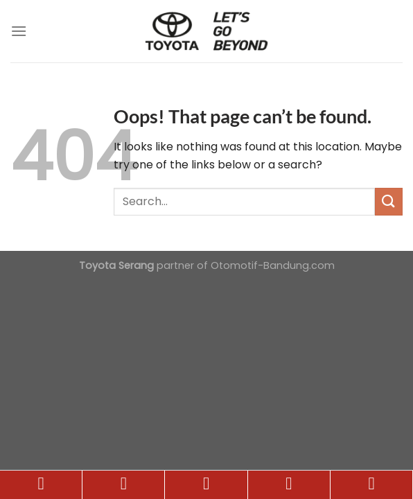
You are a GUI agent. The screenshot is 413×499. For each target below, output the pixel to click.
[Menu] (18, 31)
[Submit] (389, 201)
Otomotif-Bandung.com (273, 265)
